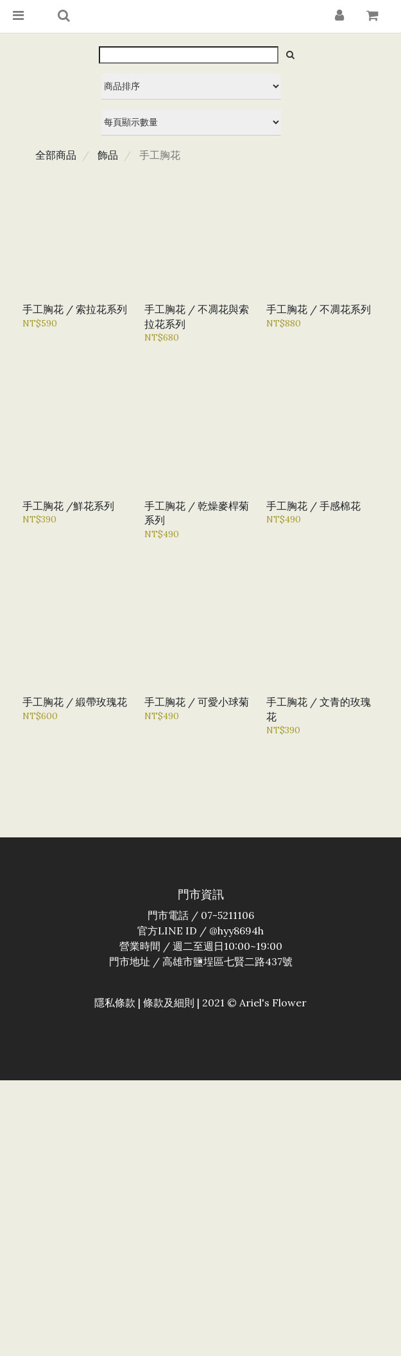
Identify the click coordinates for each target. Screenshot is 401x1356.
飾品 (108, 154)
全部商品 (55, 154)
